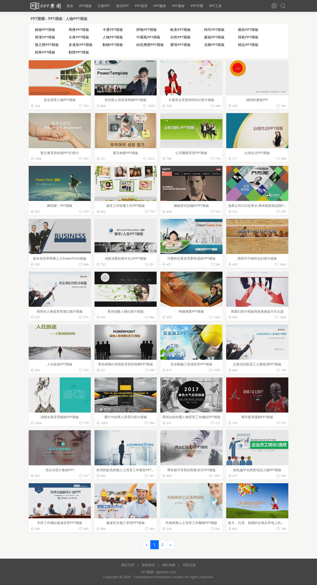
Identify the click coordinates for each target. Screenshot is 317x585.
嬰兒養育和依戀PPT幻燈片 (59, 153)
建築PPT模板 (214, 37)
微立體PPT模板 (47, 44)
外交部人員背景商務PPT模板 (126, 100)
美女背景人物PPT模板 (60, 100)
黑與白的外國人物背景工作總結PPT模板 (191, 417)
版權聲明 (148, 565)
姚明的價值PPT (257, 100)
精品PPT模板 (248, 44)
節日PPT (122, 6)
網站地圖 (168, 565)
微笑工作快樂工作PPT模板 (125, 205)
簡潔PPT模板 (45, 37)
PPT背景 (141, 6)
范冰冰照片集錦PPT (59, 470)
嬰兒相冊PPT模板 (125, 153)
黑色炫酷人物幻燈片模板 (125, 311)
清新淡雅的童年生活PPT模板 (126, 258)
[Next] (170, 544)
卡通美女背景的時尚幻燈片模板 (191, 100)
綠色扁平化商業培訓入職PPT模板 (257, 470)
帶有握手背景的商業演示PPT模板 (191, 470)
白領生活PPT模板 (257, 153)
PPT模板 (85, 6)
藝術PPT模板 (248, 29)
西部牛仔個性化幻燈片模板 (257, 258)
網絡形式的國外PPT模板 (191, 205)
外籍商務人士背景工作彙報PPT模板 (191, 522)
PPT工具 (215, 6)
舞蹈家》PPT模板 (59, 205)
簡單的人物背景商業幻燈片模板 (60, 311)
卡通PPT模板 (113, 29)
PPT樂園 (38, 18)
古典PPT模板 (79, 37)
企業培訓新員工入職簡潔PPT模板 (257, 364)
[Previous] (147, 544)
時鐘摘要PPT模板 (191, 311)
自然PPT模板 (180, 37)
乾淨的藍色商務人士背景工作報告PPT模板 (127, 470)
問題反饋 (189, 565)
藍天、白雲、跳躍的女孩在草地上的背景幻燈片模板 (266, 522)
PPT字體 (196, 6)
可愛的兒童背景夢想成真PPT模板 (191, 258)
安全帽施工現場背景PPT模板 (191, 364)
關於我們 (128, 565)
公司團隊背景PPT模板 (191, 153)
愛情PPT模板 (180, 44)
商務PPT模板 (79, 29)
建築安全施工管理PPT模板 (125, 522)
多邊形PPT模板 (81, 44)
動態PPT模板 (79, 52)
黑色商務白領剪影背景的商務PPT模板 (125, 364)
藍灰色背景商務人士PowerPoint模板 (59, 258)
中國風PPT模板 (148, 37)
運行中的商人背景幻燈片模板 (125, 417)
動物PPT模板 (113, 44)
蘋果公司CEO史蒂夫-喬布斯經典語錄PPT (257, 205)
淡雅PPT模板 (214, 44)
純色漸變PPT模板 (150, 44)
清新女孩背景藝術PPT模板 (59, 417)
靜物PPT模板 (146, 29)
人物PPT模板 (76, 18)
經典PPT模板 (45, 52)
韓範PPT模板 (248, 37)
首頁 (70, 6)
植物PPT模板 (45, 29)
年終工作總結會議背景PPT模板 (59, 522)
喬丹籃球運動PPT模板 (257, 417)
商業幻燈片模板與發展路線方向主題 (257, 311)
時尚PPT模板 (214, 29)
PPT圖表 (159, 6)
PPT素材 (178, 6)
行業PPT (104, 6)
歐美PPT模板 (180, 29)
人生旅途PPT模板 (59, 364)
